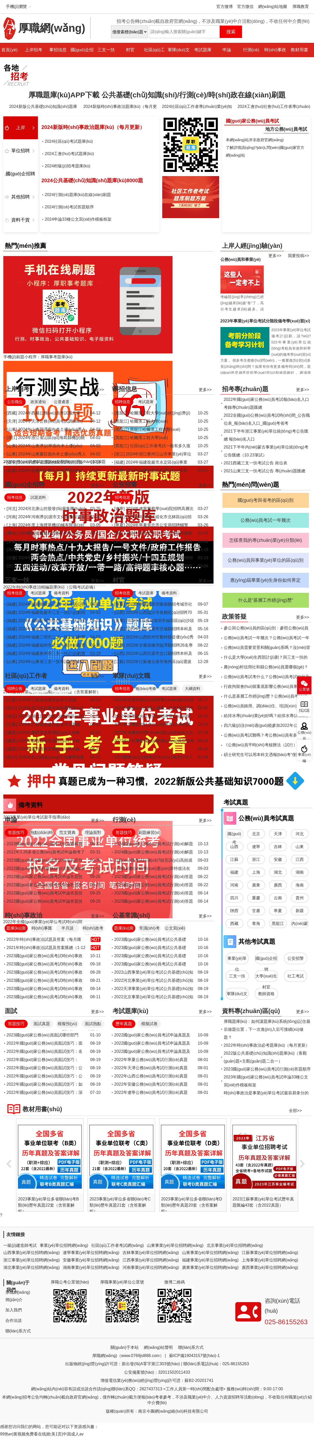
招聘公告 (15, 688)
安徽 (278, 859)
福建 (234, 872)
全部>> (295, 1110)
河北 (300, 834)
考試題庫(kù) (202, 57)
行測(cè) (251, 49)
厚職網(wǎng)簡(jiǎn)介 (17, 1296)
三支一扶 (106, 49)
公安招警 (125, 484)
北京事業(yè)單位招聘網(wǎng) (235, 1245)
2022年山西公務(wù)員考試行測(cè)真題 (151, 1076)
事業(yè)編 (304, 756)
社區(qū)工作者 (154, 57)
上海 (256, 872)
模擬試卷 (149, 1024)
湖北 (278, 872)
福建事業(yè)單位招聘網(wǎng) (210, 1260)
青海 (256, 923)
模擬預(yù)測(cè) (67, 1025)
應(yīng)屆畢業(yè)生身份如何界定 (265, 580)
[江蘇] (119, 661)
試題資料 (38, 497)
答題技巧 (16, 832)
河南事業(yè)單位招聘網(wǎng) (151, 1267)
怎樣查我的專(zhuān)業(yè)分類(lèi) (265, 540)
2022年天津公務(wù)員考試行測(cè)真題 (151, 1068)
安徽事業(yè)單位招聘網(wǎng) (91, 1260)
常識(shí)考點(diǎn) (149, 929)
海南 (300, 885)
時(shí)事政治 (275, 57)
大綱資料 (192, 688)
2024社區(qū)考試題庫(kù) (69, 141)
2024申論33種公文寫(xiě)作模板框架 (78, 219)
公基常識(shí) (131, 915)
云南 (278, 898)
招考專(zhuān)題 (245, 388)
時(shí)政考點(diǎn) (93, 929)
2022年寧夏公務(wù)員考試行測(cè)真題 (151, 1059)
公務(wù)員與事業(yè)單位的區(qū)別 (265, 560)
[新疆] (12, 470)
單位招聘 (20, 150)
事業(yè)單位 (237, 960)
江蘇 (234, 859)
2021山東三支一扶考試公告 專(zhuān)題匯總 (264, 471)
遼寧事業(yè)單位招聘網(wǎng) (91, 1252)
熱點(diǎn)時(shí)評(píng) (41, 833)
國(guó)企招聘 (82, 57)
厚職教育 (300, 6)
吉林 (278, 846)
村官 (130, 49)
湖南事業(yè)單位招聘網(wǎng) (91, 1267)
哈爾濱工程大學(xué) (149, 421)
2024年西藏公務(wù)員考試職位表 (49, 413)
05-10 (203, 749)
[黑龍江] (121, 413)
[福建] (119, 462)
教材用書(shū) (299, 57)
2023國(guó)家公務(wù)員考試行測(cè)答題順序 (267, 1069)
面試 (11, 1010)
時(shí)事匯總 (42, 929)
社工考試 (295, 976)
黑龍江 (278, 923)
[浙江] (12, 437)
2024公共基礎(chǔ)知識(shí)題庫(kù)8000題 (92, 180)
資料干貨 (20, 219)
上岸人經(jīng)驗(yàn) (252, 245)
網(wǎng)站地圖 (272, 6)
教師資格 (266, 994)
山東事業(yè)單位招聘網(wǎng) (175, 1245)
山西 (234, 846)
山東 (300, 846)
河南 (234, 885)
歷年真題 (124, 1024)
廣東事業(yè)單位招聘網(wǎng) (210, 1267)
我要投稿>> (298, 255)
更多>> (274, 255)
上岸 (20, 127)
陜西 (234, 911)
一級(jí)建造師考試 (20, 1245)
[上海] (12, 525)
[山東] (12, 429)
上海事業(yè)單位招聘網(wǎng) (270, 1260)
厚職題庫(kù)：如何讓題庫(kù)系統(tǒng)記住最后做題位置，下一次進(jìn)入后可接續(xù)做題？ (267, 1029)
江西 (300, 859)
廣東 (256, 885)
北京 (256, 834)
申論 (226, 49)
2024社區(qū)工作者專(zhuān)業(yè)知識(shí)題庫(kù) (197, 107)
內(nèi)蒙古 (299, 924)
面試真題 (42, 1024)
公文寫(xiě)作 (175, 929)
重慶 (256, 898)
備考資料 (61, 593)
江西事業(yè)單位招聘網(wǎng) (151, 1260)
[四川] (119, 566)
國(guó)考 (234, 835)
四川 (234, 898)
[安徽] (12, 541)
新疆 (300, 911)
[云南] (119, 541)
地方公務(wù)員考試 (286, 129)
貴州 (300, 898)
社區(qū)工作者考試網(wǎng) (117, 1245)
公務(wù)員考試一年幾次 (265, 520)
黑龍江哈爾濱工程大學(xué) (155, 429)
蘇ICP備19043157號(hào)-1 (194, 1355)
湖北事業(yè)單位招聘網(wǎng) (31, 1267)
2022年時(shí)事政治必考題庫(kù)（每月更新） (267, 1045)
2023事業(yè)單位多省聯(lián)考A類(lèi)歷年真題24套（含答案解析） (46, 1205)
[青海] (12, 533)
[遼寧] (12, 462)
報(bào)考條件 (146, 689)
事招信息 (58, 49)
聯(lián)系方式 (18, 1331)
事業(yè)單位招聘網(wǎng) (64, 1245)
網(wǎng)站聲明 (158, 1347)
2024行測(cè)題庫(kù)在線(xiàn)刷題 (78, 194)
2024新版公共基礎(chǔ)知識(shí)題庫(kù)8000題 (43, 107)
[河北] (12, 508)
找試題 (304, 710)
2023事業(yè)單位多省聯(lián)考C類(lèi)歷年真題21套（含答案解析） (189, 1205)
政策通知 (38, 402)
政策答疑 (234, 616)
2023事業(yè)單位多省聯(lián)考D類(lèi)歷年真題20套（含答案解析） (261, 1205)
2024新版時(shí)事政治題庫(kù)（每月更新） (120, 107)
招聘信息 (122, 402)
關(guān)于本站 (124, 1347)
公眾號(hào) (304, 691)
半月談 (67, 928)
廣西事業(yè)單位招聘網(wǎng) (270, 1267)
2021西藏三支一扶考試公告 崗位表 (255, 463)
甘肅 (256, 911)
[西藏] (12, 413)
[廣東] (119, 620)
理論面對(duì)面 (93, 833)
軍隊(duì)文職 (179, 57)
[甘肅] (119, 645)
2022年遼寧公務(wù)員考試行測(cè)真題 (151, 1092)
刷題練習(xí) (149, 832)
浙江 (256, 859)
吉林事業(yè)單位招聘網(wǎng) (151, 1252)
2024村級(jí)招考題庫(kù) (67, 166)
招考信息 (15, 497)
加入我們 (13, 1310)
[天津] (12, 421)
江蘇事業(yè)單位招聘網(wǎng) (270, 1252)
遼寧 (256, 846)
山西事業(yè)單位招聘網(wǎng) (31, 1252)
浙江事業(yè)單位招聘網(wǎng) (31, 1260)
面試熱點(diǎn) (93, 1025)
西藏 (234, 923)
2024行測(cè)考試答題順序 (69, 207)
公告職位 (15, 402)
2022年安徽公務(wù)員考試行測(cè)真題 (151, 1084)
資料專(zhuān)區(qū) (251, 1010)
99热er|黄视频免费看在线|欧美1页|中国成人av (42, 1434)
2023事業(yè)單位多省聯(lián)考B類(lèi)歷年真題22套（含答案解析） (118, 1205)
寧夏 (278, 911)
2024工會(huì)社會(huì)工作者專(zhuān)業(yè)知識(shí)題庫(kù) (274, 107)
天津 (278, 834)
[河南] (12, 517)
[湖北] (12, 549)
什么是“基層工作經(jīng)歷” (265, 600)
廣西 (278, 885)
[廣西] (119, 558)
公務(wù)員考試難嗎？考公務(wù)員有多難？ (264, 735)
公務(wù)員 (304, 734)
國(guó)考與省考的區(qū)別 (265, 500)
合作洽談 (13, 1320)
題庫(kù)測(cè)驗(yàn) (16, 929)
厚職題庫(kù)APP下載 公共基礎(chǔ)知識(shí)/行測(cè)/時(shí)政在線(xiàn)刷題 (157, 95)
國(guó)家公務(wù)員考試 (252, 121)
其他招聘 (20, 196)
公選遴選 (61, 402)
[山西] (119, 612)
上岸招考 (33, 49)
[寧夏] (119, 525)
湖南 (300, 872)
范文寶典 (67, 832)
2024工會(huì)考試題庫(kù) (69, 153)
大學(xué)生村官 (266, 978)
